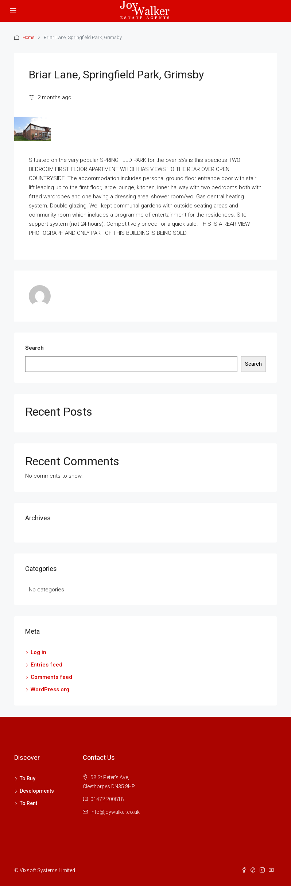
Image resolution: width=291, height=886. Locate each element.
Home (28, 37)
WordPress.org (50, 689)
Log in (38, 652)
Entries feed (46, 664)
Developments (37, 791)
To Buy (27, 778)
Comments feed (51, 677)
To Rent (28, 803)
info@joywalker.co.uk (115, 812)
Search (34, 348)
